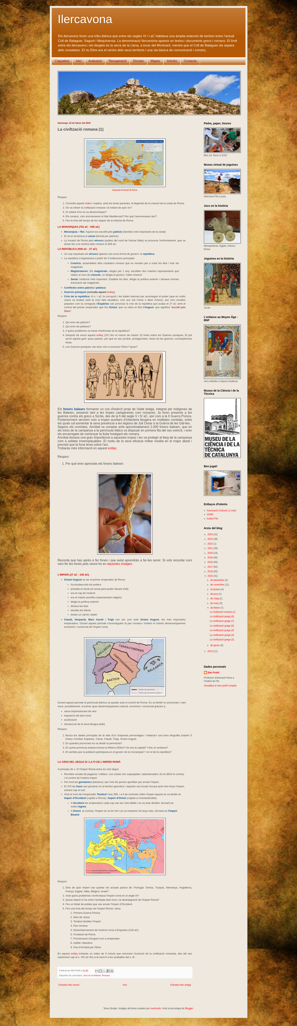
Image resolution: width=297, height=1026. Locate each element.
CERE (210, 514)
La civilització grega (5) (222, 630)
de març (215, 603)
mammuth (155, 1008)
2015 (210, 576)
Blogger (189, 1008)
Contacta (190, 61)
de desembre (217, 580)
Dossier (138, 61)
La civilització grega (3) (222, 639)
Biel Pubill (213, 672)
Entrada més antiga (180, 985)
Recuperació (117, 61)
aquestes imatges (119, 563)
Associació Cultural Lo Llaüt (221, 510)
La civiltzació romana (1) (222, 612)
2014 (210, 651)
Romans (106, 975)
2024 (210, 534)
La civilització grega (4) (222, 635)
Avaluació (95, 61)
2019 (210, 557)
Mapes (155, 61)
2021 (210, 548)
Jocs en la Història (92, 975)
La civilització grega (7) (222, 621)
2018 (210, 562)
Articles (172, 61)
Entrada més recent (69, 985)
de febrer (215, 607)
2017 (210, 566)
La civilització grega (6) (222, 625)
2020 (210, 553)
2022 (210, 543)
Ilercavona (85, 19)
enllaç (110, 292)
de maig (214, 598)
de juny (214, 594)
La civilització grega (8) (222, 616)
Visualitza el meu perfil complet (220, 685)
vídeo (88, 203)
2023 (210, 539)
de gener (215, 645)
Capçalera (62, 61)
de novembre (217, 584)
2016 (210, 571)
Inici (78, 61)
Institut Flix (212, 518)
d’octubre (215, 589)
